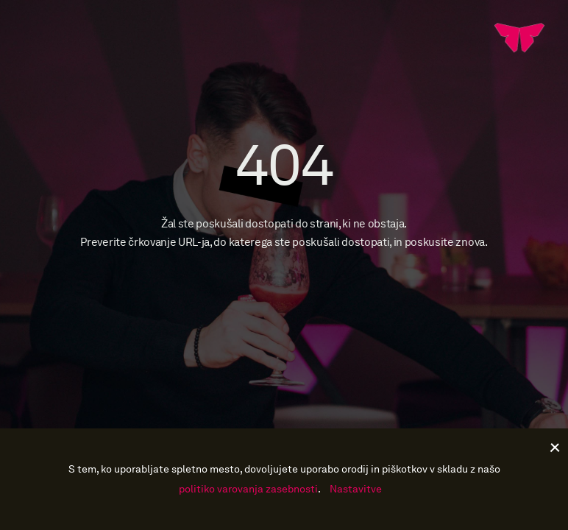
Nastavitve (356, 489)
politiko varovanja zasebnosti (248, 489)
